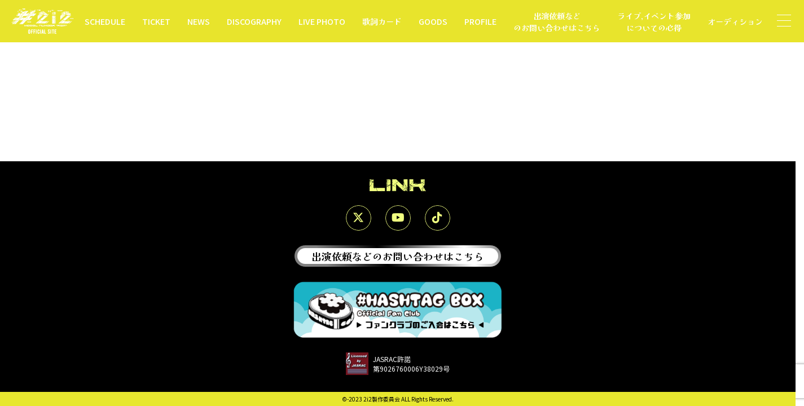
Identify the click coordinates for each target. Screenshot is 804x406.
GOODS (433, 21)
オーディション (735, 21)
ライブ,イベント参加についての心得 (654, 21)
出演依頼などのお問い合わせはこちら (556, 21)
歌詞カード (382, 21)
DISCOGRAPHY (254, 21)
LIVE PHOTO (321, 21)
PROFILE (480, 21)
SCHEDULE (105, 21)
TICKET (156, 21)
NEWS (198, 21)
